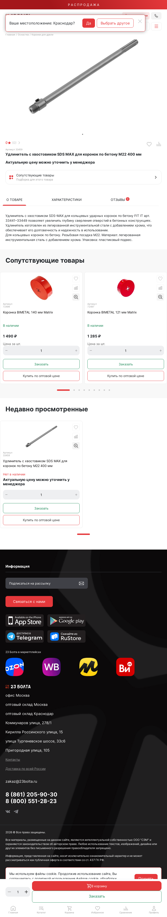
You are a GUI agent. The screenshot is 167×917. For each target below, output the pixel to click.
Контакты (12, 759)
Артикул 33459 (13, 149)
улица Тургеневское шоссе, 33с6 (35, 741)
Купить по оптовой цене (41, 376)
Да (88, 23)
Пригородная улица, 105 (27, 750)
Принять (146, 878)
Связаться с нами (29, 601)
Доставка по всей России (25, 769)
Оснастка (23, 34)
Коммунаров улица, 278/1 (28, 722)
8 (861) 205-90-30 (31, 794)
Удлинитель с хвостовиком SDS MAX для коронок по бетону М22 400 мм (35, 463)
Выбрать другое (115, 23)
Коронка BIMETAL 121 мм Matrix (112, 312)
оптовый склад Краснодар (29, 713)
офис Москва (17, 695)
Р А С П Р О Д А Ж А (83, 5)
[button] (41, 910)
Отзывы (120, 199)
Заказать (97, 896)
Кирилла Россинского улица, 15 (34, 732)
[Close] (140, 21)
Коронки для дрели (42, 34)
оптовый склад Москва (26, 704)
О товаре (14, 200)
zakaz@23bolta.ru (21, 781)
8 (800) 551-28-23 (31, 801)
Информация (17, 566)
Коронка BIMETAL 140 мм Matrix (28, 312)
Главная (10, 34)
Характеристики (67, 200)
